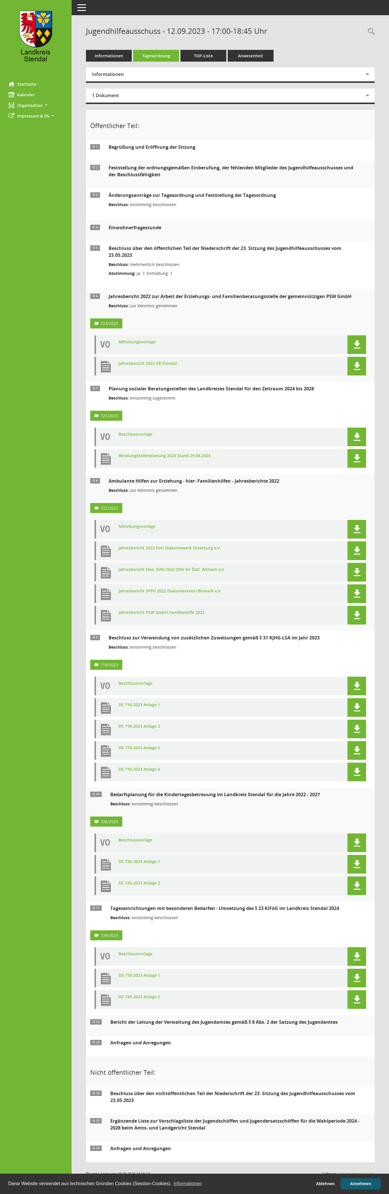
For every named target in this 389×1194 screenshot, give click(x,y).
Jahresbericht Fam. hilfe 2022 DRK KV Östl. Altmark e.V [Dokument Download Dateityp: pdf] (171, 569)
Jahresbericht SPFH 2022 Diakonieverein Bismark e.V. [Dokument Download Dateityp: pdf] (170, 591)
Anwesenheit (250, 55)
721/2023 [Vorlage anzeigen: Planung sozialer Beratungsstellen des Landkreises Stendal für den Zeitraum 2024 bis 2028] (109, 415)
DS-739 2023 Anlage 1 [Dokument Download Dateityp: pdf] (139, 975)
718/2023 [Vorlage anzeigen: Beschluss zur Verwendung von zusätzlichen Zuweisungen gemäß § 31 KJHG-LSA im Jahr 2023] (109, 665)
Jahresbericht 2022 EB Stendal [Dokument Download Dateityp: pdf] (148, 363)
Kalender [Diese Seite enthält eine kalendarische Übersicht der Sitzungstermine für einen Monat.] (22, 94)
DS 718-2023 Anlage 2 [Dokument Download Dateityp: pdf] (139, 726)
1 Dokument (105, 95)
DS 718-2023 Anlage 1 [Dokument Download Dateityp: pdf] (139, 704)
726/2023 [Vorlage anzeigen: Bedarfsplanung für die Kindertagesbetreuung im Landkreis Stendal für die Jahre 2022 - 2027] (109, 821)
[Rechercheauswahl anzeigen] (370, 31)
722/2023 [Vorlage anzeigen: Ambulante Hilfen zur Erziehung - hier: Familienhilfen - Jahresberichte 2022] (109, 508)
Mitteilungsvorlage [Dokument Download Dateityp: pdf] (137, 342)
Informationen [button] (188, 1183)
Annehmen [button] (360, 1183)
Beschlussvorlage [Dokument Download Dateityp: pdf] (135, 434)
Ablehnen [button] (325, 1183)
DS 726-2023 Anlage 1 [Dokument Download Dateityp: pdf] (139, 861)
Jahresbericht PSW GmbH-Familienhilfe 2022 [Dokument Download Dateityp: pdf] (162, 612)
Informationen (109, 55)
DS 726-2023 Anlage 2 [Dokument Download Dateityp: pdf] (139, 883)
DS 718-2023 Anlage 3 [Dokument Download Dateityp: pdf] (139, 747)
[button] (36, 105)
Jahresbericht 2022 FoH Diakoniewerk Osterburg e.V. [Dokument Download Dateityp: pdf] (170, 548)
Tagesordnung (156, 55)
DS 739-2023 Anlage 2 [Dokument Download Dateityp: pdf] (139, 997)
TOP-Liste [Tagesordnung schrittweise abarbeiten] (203, 55)
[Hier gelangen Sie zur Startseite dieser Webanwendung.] (36, 38)
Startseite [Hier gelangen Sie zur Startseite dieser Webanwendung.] (22, 84)
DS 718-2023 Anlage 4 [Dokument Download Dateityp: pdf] (139, 769)
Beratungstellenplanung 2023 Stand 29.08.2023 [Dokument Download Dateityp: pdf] (165, 455)
